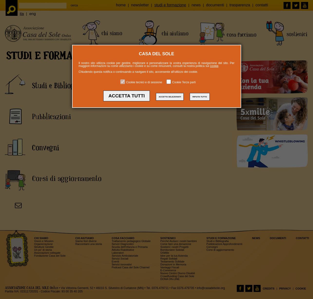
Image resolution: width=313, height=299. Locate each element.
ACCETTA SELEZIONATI (170, 97)
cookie (214, 66)
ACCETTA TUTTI (126, 95)
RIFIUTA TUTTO (199, 97)
